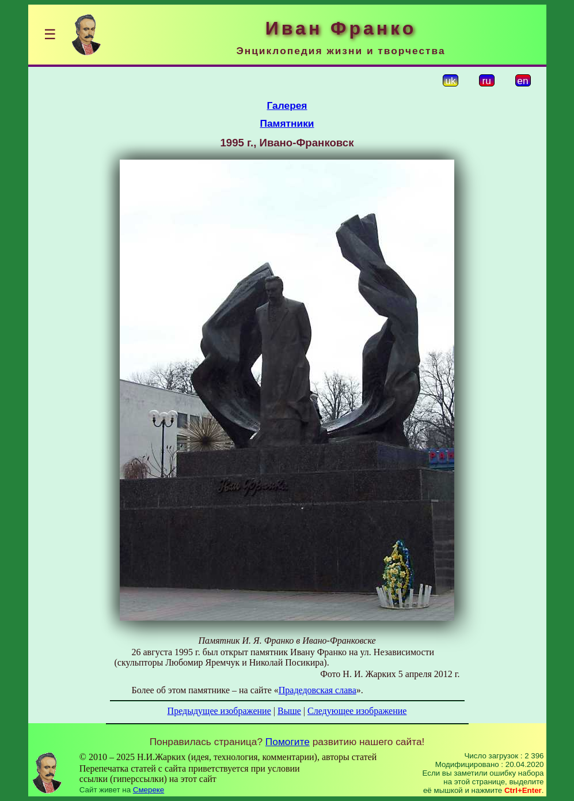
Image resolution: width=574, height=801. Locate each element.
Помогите (287, 741)
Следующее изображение (356, 711)
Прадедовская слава (317, 690)
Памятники (287, 123)
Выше (289, 711)
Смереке (148, 789)
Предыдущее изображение (219, 711)
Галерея (287, 105)
